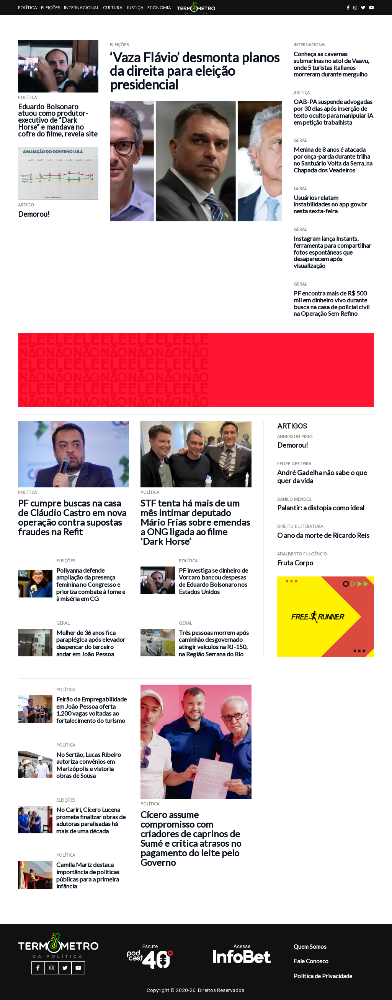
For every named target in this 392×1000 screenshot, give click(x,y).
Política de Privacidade (323, 975)
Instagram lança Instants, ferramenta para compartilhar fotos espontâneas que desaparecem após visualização (332, 252)
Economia (159, 7)
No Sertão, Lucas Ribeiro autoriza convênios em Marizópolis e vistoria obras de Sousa (88, 765)
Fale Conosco (311, 961)
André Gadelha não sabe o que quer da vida (322, 477)
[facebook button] (348, 7)
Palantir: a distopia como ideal (320, 508)
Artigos (27, 22)
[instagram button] (355, 7)
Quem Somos (310, 946)
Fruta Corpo (295, 563)
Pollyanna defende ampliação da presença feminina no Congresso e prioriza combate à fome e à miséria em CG (90, 584)
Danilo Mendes (294, 499)
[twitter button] (363, 7)
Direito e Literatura (300, 526)
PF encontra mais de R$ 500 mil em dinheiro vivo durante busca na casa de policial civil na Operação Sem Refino (331, 303)
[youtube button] (371, 7)
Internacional (81, 7)
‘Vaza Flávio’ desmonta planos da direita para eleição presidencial (194, 70)
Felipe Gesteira (294, 463)
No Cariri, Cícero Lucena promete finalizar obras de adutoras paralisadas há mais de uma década (91, 820)
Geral (300, 140)
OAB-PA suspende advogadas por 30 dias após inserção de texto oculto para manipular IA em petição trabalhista (333, 111)
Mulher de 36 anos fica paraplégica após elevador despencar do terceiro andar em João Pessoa (90, 643)
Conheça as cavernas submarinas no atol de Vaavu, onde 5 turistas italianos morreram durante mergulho (331, 64)
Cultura (112, 7)
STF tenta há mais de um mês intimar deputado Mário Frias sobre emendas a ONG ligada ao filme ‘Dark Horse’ (195, 522)
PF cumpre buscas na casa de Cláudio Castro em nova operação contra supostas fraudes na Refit (72, 517)
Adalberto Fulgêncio (302, 554)
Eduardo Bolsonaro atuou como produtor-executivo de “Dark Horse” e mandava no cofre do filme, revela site (58, 120)
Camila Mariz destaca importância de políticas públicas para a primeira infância (87, 875)
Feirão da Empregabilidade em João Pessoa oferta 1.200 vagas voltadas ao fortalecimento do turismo (91, 709)
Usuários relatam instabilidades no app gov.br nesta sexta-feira (330, 204)
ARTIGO (26, 205)
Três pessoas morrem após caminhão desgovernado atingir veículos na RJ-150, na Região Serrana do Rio (214, 643)
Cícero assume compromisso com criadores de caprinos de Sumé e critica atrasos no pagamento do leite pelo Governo (190, 838)
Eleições (50, 7)
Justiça (135, 7)
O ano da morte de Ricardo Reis (323, 535)
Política (27, 7)
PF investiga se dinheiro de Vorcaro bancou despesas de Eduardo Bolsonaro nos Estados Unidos (213, 581)
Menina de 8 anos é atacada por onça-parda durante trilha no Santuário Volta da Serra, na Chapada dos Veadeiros (333, 159)
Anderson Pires (295, 436)
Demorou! (34, 214)
